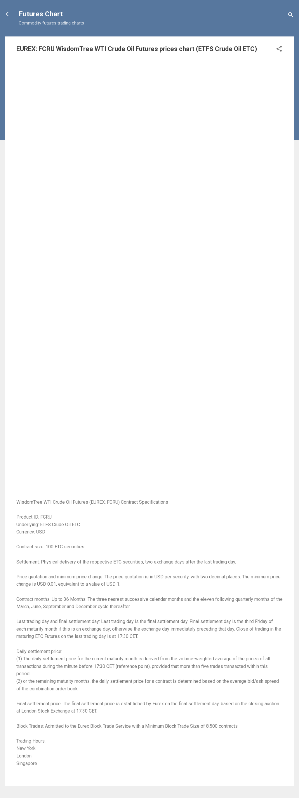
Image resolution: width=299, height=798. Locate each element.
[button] (279, 49)
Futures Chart (41, 14)
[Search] (290, 16)
